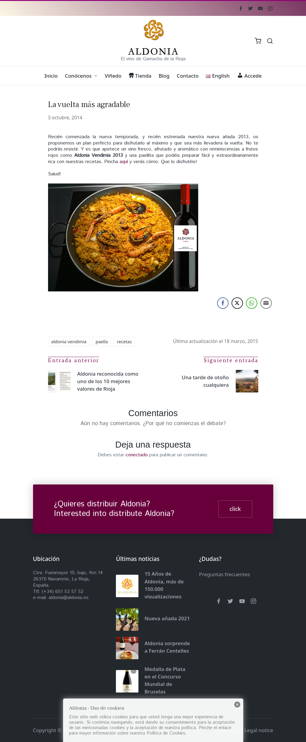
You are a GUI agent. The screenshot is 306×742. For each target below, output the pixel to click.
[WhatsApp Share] (251, 303)
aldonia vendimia (69, 341)
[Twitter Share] (237, 303)
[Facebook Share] (223, 303)
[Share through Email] (266, 303)
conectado (137, 454)
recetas (124, 341)
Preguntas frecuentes (224, 574)
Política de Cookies (166, 733)
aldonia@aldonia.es (69, 597)
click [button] (235, 508)
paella (101, 341)
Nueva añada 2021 (167, 618)
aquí (124, 161)
